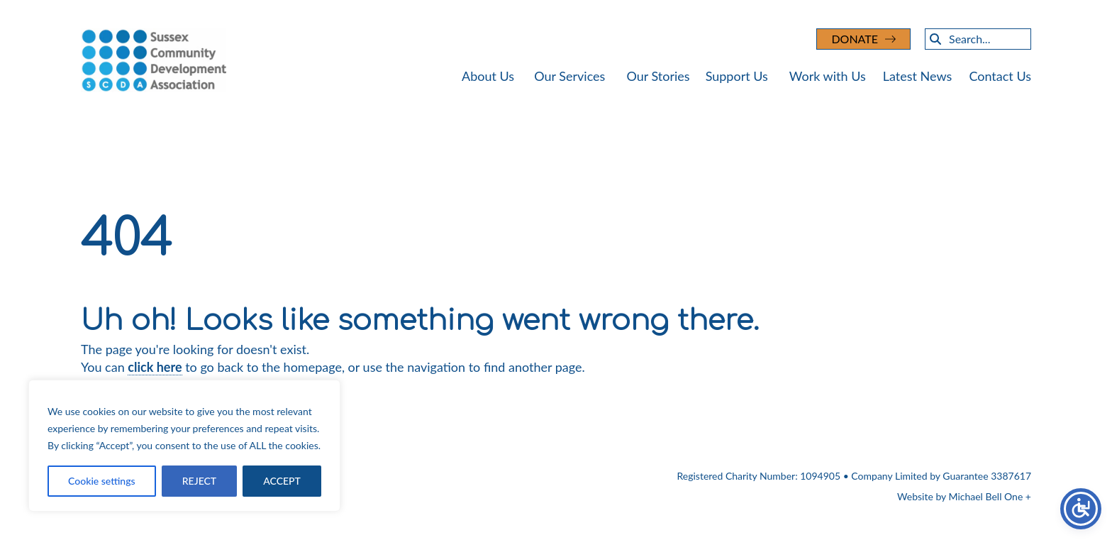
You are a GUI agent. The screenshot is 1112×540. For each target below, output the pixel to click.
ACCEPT (282, 481)
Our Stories (657, 76)
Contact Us (1000, 76)
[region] (184, 446)
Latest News (917, 76)
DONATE (854, 38)
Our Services (569, 76)
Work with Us (827, 76)
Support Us (737, 76)
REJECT (199, 481)
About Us (488, 76)
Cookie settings (101, 481)
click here (155, 367)
